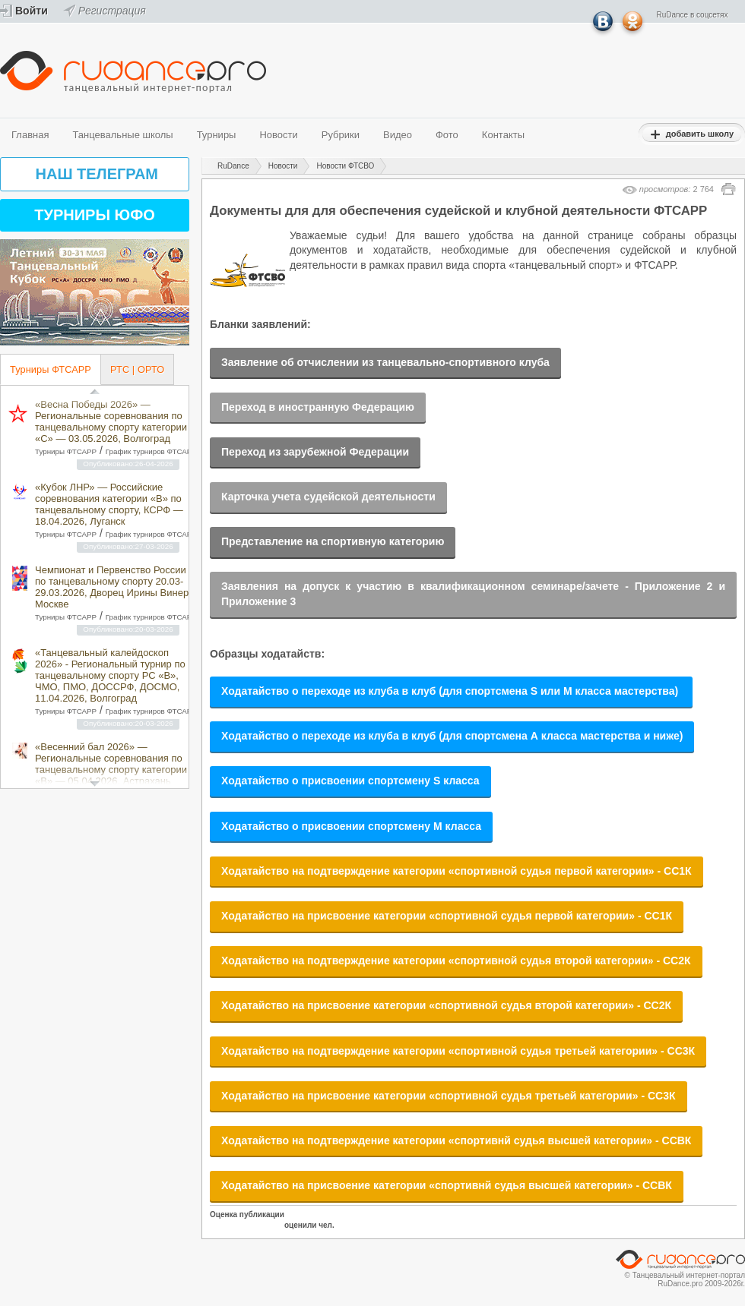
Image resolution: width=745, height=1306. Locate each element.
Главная (30, 134)
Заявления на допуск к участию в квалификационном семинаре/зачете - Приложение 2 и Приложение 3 (473, 593)
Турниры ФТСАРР (50, 369)
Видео (397, 134)
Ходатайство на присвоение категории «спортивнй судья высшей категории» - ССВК (446, 1185)
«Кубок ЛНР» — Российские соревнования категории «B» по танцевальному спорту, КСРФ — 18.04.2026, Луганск (109, 504)
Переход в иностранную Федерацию (317, 407)
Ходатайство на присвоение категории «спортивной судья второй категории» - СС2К (446, 1005)
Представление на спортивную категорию (332, 541)
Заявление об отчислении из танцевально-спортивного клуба (385, 362)
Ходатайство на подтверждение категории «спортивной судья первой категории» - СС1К (456, 871)
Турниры (216, 134)
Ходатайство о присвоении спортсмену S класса (350, 780)
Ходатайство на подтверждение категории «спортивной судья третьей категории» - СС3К (458, 1051)
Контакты (503, 134)
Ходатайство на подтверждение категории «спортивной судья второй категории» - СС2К (456, 960)
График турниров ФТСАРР (151, 451)
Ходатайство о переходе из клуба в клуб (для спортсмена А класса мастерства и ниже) (452, 736)
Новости (278, 134)
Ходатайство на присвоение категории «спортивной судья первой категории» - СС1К (446, 916)
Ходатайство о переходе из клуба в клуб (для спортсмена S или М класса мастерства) (451, 691)
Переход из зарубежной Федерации (315, 452)
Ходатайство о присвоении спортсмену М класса (351, 826)
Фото (447, 134)
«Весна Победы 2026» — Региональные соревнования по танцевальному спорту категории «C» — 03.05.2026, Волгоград (111, 421)
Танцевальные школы (122, 134)
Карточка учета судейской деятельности (328, 497)
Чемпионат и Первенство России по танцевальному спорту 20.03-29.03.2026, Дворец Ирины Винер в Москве (116, 587)
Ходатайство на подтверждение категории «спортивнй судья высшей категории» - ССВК (456, 1140)
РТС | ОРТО (137, 369)
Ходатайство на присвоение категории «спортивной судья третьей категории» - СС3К (448, 1096)
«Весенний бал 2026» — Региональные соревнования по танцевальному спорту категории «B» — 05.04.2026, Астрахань (111, 764)
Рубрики (341, 134)
